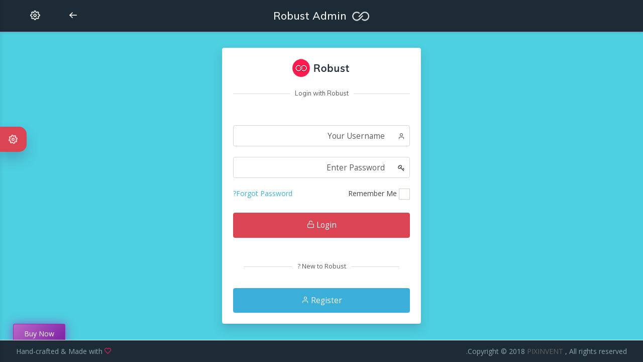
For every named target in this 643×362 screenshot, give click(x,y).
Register (321, 300)
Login (322, 225)
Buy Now (39, 333)
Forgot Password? (262, 193)
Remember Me (372, 193)
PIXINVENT (546, 351)
